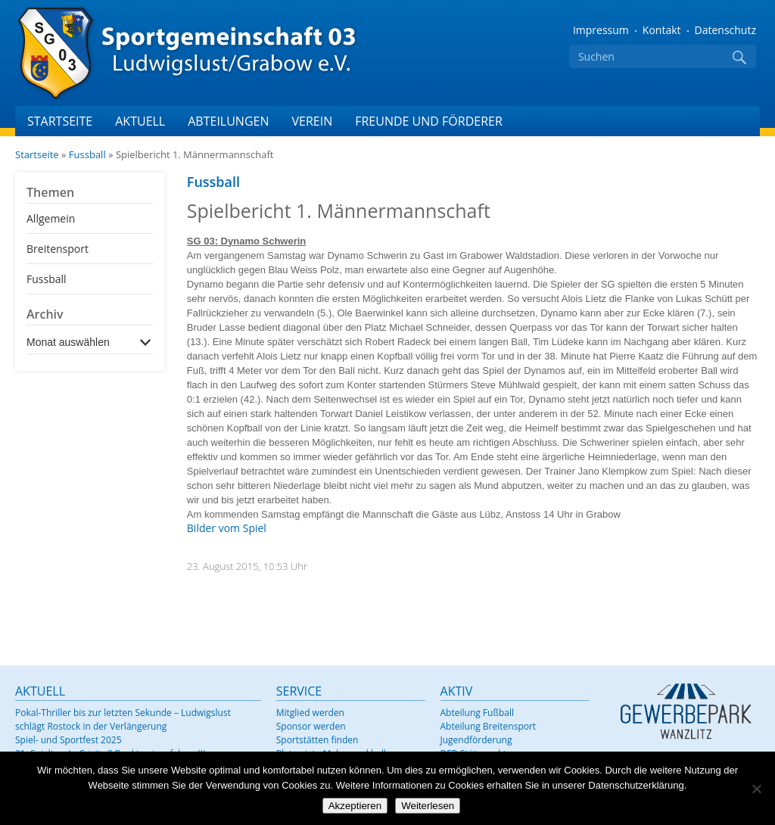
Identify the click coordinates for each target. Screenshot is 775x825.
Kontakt (662, 30)
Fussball (87, 154)
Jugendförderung (476, 739)
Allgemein (50, 218)
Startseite (59, 121)
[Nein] (756, 788)
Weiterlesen (427, 805)
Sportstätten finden (317, 739)
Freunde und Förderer (429, 121)
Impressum (601, 30)
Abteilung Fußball (477, 712)
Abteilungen (228, 121)
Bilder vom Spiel (226, 528)
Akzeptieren (354, 805)
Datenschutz (725, 30)
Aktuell (140, 121)
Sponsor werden (311, 726)
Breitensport (57, 248)
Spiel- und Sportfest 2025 (68, 739)
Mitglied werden (310, 712)
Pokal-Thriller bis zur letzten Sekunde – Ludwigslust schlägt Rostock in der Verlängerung (123, 719)
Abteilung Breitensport (488, 726)
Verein (311, 121)
